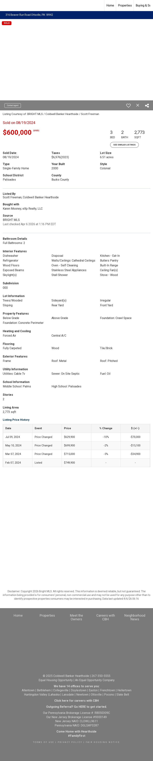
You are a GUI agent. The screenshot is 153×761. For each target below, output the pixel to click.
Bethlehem (44, 690)
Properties (125, 5)
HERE (82, 707)
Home (110, 5)
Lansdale (68, 694)
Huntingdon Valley (35, 694)
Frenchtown (107, 690)
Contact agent (12, 105)
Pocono (109, 694)
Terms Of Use (43, 742)
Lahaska (54, 694)
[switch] (128, 105)
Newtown (82, 694)
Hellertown (124, 690)
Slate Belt (122, 694)
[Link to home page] (5, 5)
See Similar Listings (124, 145)
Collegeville (60, 690)
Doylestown (78, 690)
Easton (93, 690)
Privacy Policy (70, 742)
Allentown (28, 690)
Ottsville (96, 694)
